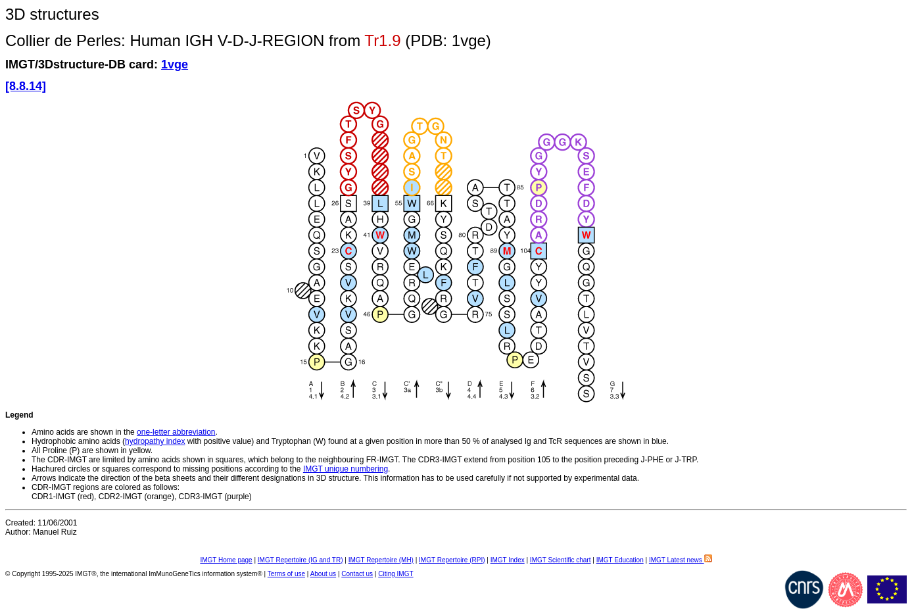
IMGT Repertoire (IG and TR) (300, 560)
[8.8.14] (25, 86)
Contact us (357, 573)
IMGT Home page (226, 560)
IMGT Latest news (680, 560)
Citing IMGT (395, 573)
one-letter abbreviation (176, 432)
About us (323, 573)
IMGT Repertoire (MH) (381, 560)
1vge (174, 64)
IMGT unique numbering (345, 469)
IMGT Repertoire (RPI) (452, 560)
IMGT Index (508, 560)
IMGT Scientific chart (560, 560)
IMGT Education (620, 560)
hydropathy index (155, 441)
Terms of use (286, 573)
